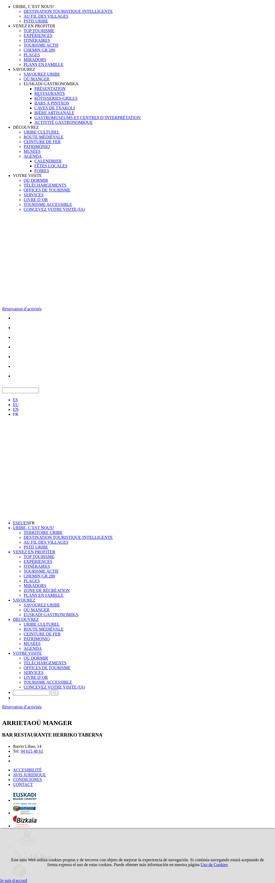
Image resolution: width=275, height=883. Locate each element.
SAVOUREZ (24, 69)
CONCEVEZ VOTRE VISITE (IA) (54, 209)
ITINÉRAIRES (37, 40)
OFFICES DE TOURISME (47, 190)
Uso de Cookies (214, 864)
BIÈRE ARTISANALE (54, 113)
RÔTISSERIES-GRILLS (56, 98)
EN (16, 409)
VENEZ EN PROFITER (34, 26)
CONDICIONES (27, 779)
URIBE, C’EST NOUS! (33, 6)
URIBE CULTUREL (42, 132)
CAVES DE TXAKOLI (54, 108)
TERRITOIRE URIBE (43, 532)
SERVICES (34, 195)
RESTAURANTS (49, 93)
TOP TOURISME (39, 30)
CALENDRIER (47, 161)
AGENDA (33, 156)
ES (15, 400)
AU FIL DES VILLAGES (46, 16)
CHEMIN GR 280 (39, 50)
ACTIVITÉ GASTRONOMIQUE (63, 122)
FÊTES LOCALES (50, 166)
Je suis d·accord (13, 880)
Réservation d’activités (22, 309)
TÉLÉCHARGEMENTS (45, 185)
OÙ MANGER (36, 79)
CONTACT (23, 784)
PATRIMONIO (37, 146)
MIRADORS (35, 59)
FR (15, 414)
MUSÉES (32, 151)
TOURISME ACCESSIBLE (48, 204)
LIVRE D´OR (36, 199)
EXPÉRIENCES (38, 35)
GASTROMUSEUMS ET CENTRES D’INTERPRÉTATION (87, 117)
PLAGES (32, 55)
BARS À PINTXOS (51, 103)
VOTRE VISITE (27, 175)
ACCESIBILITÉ (27, 770)
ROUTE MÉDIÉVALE (44, 137)
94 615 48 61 (32, 751)
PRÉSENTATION (50, 88)
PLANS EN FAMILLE (43, 64)
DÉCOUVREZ (26, 127)
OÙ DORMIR (36, 180)
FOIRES (41, 170)
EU (16, 404)
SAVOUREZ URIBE (42, 74)
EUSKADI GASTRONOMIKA (51, 84)
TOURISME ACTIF (41, 45)
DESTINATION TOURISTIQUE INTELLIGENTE (68, 11)
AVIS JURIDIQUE (29, 774)
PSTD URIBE (36, 21)
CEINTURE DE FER (42, 141)
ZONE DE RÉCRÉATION (47, 590)
